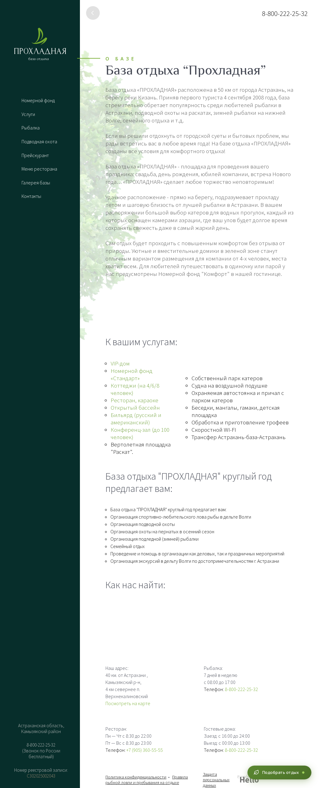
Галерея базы (36, 183)
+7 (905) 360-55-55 (144, 750)
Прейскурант (35, 156)
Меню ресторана (39, 169)
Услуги (28, 114)
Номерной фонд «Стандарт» (131, 374)
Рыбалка (31, 128)
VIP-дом (120, 363)
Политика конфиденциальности (135, 777)
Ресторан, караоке (134, 400)
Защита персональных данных (216, 779)
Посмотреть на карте (127, 703)
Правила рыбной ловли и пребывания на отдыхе (146, 779)
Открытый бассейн (135, 407)
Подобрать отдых (278, 772)
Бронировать (40, 779)
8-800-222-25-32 (285, 13)
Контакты (31, 197)
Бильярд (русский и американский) (136, 418)
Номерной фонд (38, 100)
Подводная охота (39, 142)
